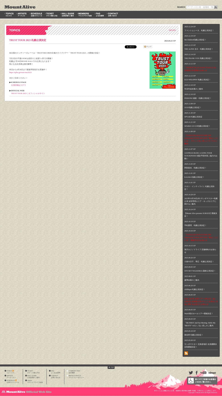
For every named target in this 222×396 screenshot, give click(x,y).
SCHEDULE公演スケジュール (13, 381)
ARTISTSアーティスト (11, 376)
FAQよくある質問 (55, 372)
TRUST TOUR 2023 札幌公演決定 (27, 40)
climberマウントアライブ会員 (35, 381)
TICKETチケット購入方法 (33, 372)
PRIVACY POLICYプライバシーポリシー (76, 376)
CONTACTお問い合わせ (55, 376)
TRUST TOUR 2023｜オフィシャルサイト (28, 93)
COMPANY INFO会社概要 (74, 372)
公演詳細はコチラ (18, 85)
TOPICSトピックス (10, 372)
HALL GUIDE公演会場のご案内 (33, 376)
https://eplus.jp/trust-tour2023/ (20, 72)
